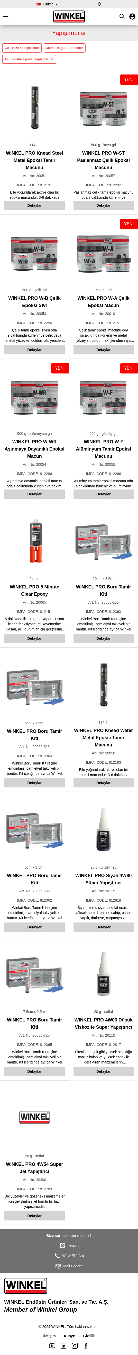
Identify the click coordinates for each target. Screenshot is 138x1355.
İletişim (69, 1245)
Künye (69, 1336)
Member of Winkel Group (40, 1309)
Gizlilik (89, 1336)
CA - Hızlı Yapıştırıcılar (22, 48)
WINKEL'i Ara (69, 1256)
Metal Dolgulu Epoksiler (64, 48)
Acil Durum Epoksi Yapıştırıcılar (29, 59)
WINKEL (58, 1327)
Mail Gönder (69, 1266)
